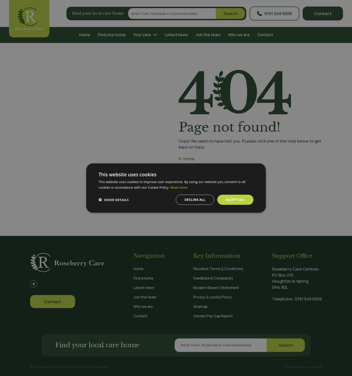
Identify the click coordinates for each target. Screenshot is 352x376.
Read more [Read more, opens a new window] (178, 187)
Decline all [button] (195, 199)
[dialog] (176, 188)
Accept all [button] (235, 199)
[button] (114, 200)
